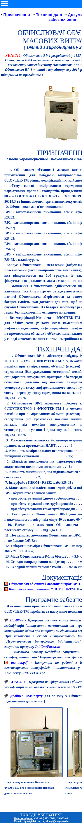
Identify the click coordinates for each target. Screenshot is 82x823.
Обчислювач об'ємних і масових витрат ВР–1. (45, 584)
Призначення (16, 14)
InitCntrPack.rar (47, 646)
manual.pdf (19, 662)
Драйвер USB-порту (26, 696)
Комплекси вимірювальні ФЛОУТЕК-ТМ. (42, 589)
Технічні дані (49, 14)
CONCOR (17, 682)
